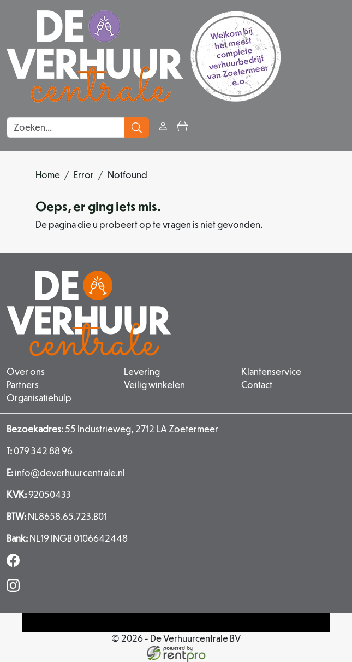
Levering (142, 371)
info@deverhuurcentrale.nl (66, 472)
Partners (23, 384)
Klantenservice (271, 371)
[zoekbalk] (66, 127)
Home (47, 174)
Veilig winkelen (154, 384)
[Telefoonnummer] (99, 622)
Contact (256, 384)
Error (84, 174)
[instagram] (15, 588)
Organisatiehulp (39, 397)
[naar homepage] (144, 56)
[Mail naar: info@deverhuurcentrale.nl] (253, 622)
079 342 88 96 (40, 450)
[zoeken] (136, 127)
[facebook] (15, 563)
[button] (201, 127)
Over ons (26, 371)
